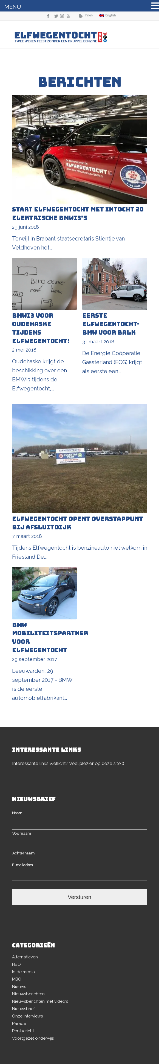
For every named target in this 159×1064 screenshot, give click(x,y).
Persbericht (23, 1030)
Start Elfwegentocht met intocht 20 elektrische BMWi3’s (78, 213)
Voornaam (21, 833)
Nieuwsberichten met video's (40, 1001)
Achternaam (23, 853)
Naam (18, 813)
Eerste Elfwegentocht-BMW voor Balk (111, 324)
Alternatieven (25, 957)
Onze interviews (27, 1016)
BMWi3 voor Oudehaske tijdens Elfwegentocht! (41, 328)
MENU (12, 7)
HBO (16, 964)
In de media (23, 971)
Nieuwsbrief (23, 1008)
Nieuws (19, 986)
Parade (19, 1023)
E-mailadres (24, 865)
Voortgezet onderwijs (33, 1038)
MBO (16, 979)
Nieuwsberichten (28, 993)
